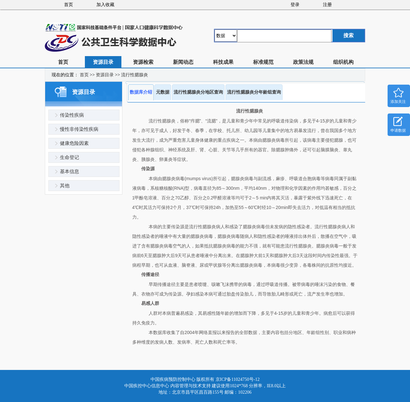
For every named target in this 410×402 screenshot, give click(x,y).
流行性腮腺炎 (134, 74)
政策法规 (303, 62)
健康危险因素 (74, 143)
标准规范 (263, 62)
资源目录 (103, 62)
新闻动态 (183, 62)
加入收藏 (105, 4)
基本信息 (69, 171)
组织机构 (343, 62)
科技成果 (223, 62)
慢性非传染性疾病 (79, 129)
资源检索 (143, 62)
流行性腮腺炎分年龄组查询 (254, 92)
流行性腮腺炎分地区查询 (198, 92)
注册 (327, 4)
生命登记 (69, 157)
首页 (68, 4)
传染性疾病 (72, 115)
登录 (295, 4)
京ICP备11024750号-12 (238, 379)
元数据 (162, 92)
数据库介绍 (141, 92)
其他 (65, 185)
